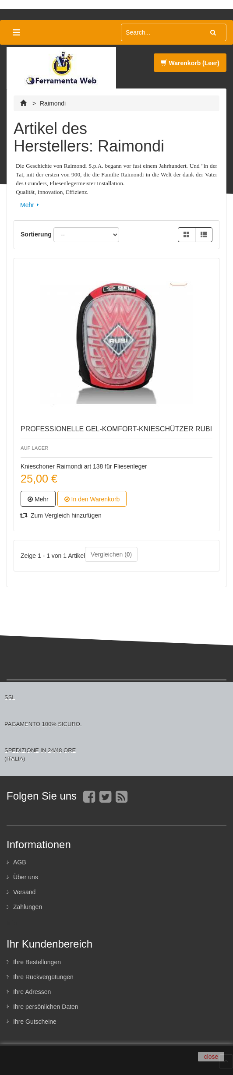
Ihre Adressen (32, 991)
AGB (19, 862)
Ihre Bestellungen (37, 962)
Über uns (25, 877)
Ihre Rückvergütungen (43, 976)
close (211, 1056)
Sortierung (36, 234)
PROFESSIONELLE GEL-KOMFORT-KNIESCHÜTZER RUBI (116, 429)
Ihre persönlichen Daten (45, 1006)
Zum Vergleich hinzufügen (61, 515)
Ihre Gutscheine (34, 1021)
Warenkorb (190, 63)
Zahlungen (27, 906)
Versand (24, 891)
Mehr (27, 204)
